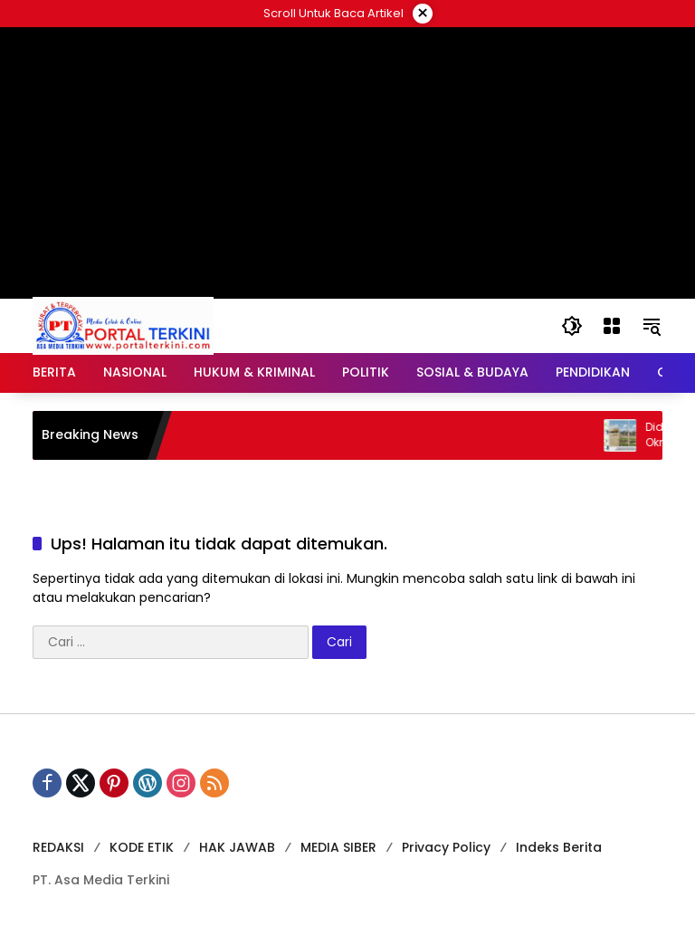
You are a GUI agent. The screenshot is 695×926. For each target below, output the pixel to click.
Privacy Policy (446, 847)
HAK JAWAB (237, 847)
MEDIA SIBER (338, 847)
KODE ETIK (141, 847)
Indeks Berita (559, 847)
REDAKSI (58, 847)
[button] (572, 326)
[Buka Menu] (612, 326)
